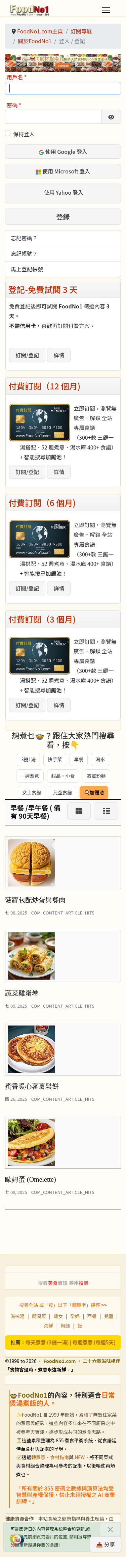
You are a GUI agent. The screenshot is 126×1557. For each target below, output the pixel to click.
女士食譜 (31, 792)
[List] (106, 810)
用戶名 (17, 77)
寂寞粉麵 (96, 775)
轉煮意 (38, 1457)
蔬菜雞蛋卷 (22, 993)
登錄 (63, 216)
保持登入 (24, 134)
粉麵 (65, 1325)
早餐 (78, 759)
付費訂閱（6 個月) (42, 502)
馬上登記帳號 (27, 269)
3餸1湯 (28, 759)
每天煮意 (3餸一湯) (47, 1342)
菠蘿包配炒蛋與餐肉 (35, 900)
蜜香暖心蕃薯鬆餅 (32, 1086)
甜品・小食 (63, 775)
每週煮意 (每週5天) (94, 1342)
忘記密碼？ (24, 238)
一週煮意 (29, 775)
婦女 (58, 1316)
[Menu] (106, 10)
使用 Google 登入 (63, 151)
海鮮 (48, 1325)
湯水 (100, 759)
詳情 (58, 355)
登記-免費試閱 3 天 (43, 289)
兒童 (108, 1316)
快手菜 (55, 759)
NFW (80, 1457)
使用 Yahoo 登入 (63, 193)
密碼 (14, 105)
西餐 (91, 1316)
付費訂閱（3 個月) (42, 619)
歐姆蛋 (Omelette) (30, 1179)
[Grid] (79, 810)
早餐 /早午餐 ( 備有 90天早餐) (35, 812)
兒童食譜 (62, 792)
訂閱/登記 (27, 355)
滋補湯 (17, 1316)
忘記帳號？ (24, 253)
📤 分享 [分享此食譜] (105, 1544)
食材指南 (59, 1457)
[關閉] (110, 1529)
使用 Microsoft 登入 (63, 171)
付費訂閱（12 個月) (44, 386)
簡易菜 (39, 1316)
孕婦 (75, 1316)
